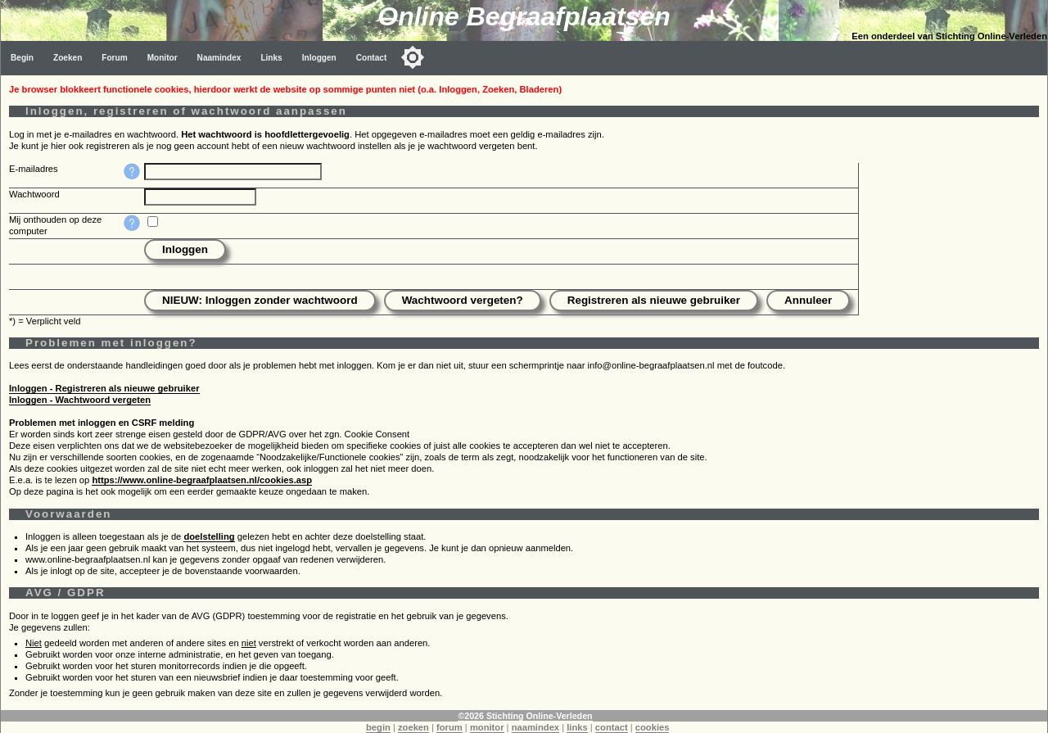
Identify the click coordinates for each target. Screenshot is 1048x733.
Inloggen (319, 57)
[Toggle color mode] (412, 57)
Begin (22, 57)
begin (378, 727)
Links (271, 57)
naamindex (535, 727)
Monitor (162, 57)
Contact (371, 57)
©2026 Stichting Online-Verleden (525, 716)
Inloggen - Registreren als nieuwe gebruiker (104, 388)
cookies (652, 727)
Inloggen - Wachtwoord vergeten (80, 400)
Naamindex (219, 57)
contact (611, 727)
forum (449, 727)
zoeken (413, 727)
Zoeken (67, 57)
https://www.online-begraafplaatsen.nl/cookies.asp (202, 480)
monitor (487, 727)
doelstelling (208, 536)
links (577, 727)
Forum (114, 57)
